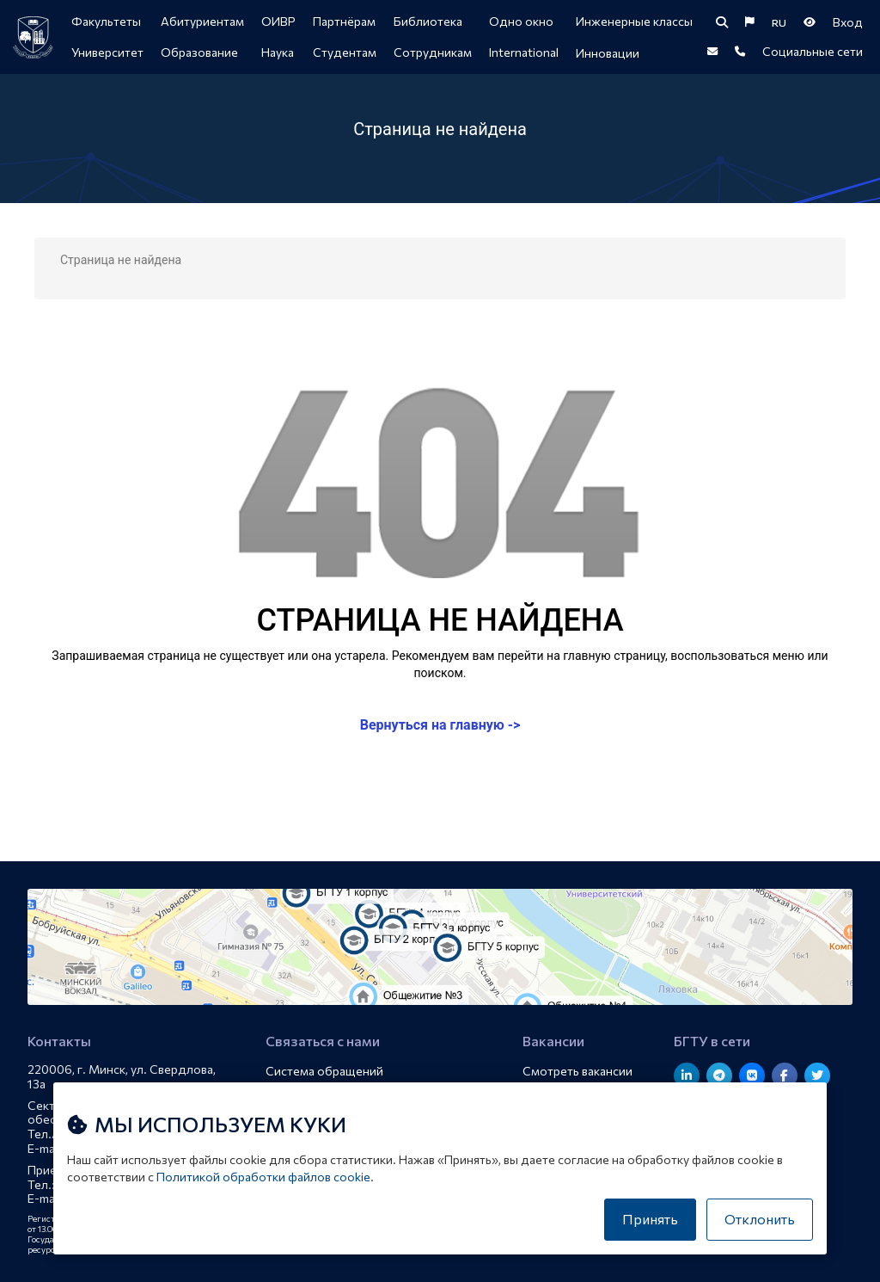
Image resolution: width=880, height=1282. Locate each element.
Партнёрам (344, 21)
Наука (277, 52)
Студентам (344, 52)
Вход (848, 22)
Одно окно (521, 21)
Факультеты (106, 21)
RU (779, 22)
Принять (650, 1219)
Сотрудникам (433, 52)
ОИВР (278, 21)
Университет (107, 52)
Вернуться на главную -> (440, 725)
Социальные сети (812, 51)
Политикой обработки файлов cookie (263, 1176)
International (524, 52)
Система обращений (324, 1070)
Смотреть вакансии (577, 1070)
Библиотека (428, 21)
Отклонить (759, 1219)
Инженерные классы (634, 21)
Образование (199, 52)
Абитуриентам (202, 21)
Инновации (607, 53)
